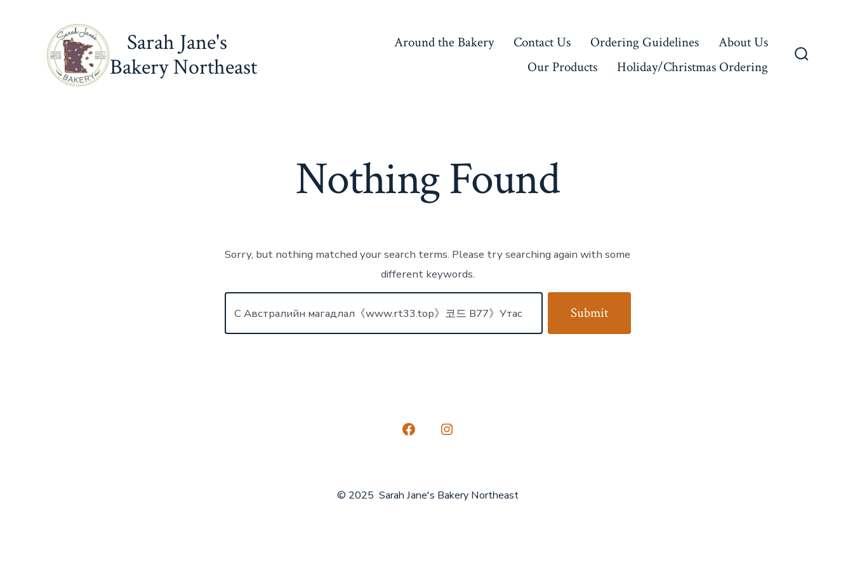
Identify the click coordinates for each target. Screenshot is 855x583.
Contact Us (542, 42)
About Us (743, 42)
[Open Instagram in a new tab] (447, 429)
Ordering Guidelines (644, 42)
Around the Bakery (444, 42)
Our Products (562, 67)
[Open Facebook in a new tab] (409, 429)
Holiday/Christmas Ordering (692, 67)
